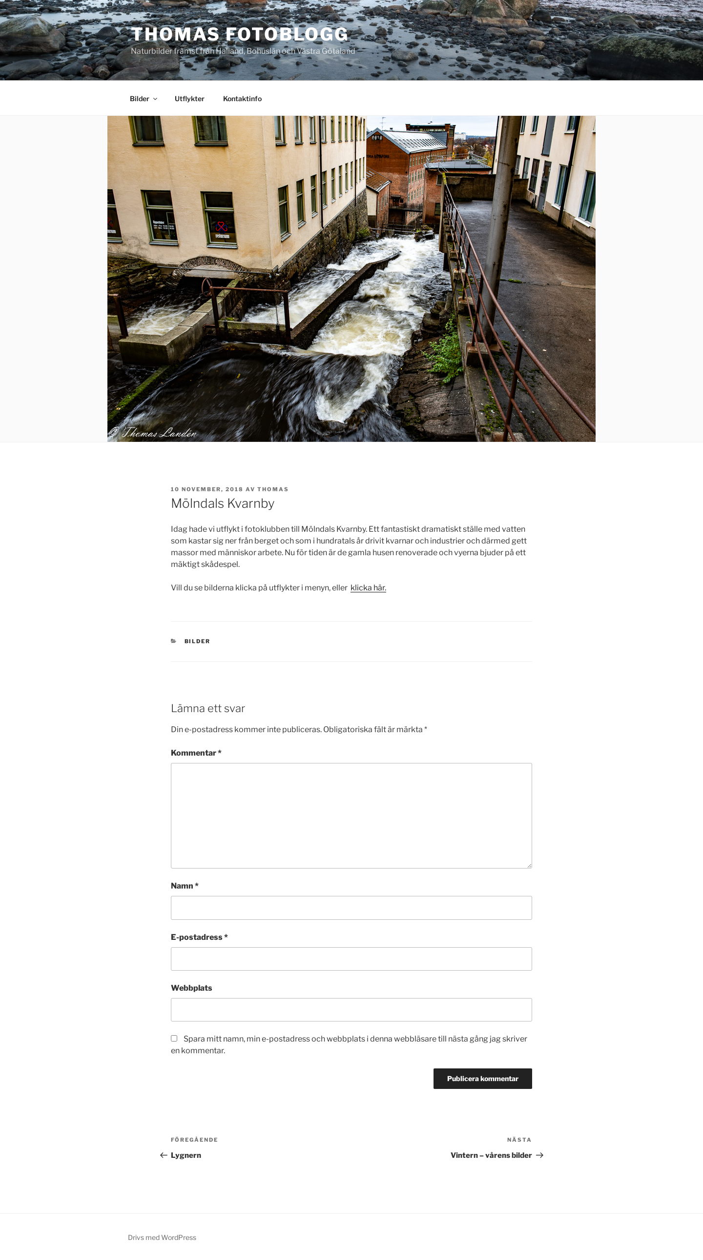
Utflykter (190, 98)
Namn (185, 886)
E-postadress (199, 937)
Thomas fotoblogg (240, 34)
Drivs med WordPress (162, 1237)
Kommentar (196, 753)
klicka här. (368, 587)
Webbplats (191, 988)
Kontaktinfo (242, 98)
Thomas (273, 489)
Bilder (144, 98)
